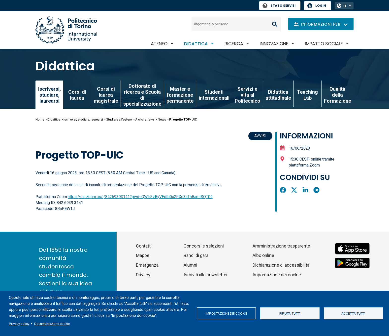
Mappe (142, 255)
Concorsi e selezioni (204, 246)
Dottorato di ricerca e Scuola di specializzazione (142, 95)
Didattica (196, 44)
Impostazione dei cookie (226, 313)
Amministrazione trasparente (281, 246)
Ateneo (159, 44)
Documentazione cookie (52, 324)
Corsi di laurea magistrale (106, 95)
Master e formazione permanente (180, 95)
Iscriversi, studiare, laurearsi (83, 119)
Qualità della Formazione (337, 95)
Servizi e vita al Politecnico (247, 95)
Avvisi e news (145, 119)
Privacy (143, 274)
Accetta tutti (353, 313)
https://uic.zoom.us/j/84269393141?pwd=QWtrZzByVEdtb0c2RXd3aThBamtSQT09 (140, 196)
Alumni (190, 265)
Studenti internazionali (214, 95)
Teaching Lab (307, 95)
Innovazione (274, 44)
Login (320, 5)
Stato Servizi (278, 5)
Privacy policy (19, 324)
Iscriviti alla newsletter (206, 274)
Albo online (263, 255)
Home (39, 119)
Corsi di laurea (77, 95)
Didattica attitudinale (278, 95)
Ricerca (234, 44)
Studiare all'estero (119, 119)
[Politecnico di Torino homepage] (66, 29)
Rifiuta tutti (289, 313)
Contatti (144, 246)
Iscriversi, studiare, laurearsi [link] (49, 95)
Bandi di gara (196, 255)
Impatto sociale (324, 44)
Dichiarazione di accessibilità (281, 265)
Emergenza (147, 265)
